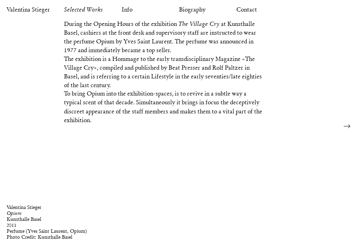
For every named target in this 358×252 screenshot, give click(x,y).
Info (127, 9)
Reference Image (348, 9)
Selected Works (83, 9)
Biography (192, 9)
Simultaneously (155, 102)
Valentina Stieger (28, 9)
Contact (246, 9)
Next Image (347, 126)
